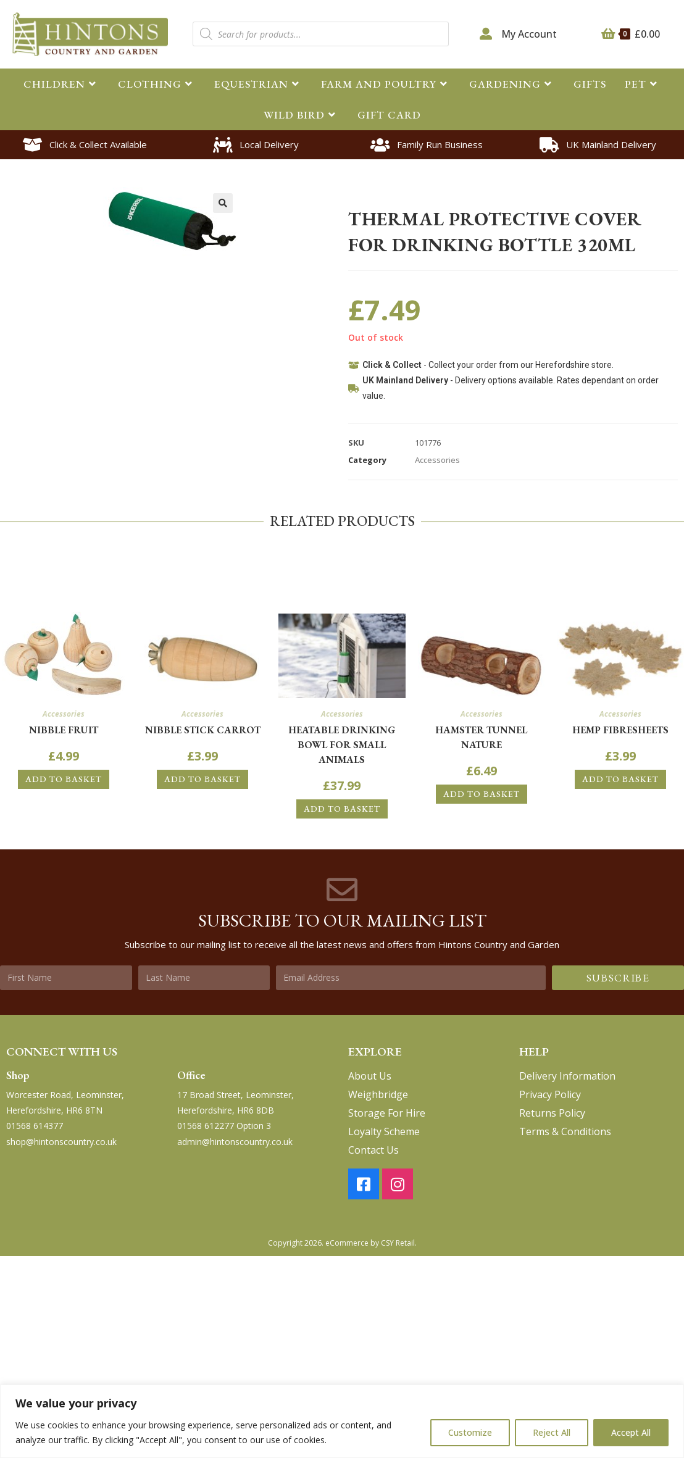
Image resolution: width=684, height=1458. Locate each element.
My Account (529, 34)
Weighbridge (378, 1094)
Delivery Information (567, 1076)
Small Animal (431, 190)
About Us (369, 1076)
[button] (223, 203)
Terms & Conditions (565, 1131)
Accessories (489, 190)
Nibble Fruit (63, 729)
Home (359, 190)
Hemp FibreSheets (620, 729)
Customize (470, 1432)
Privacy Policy (550, 1094)
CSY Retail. (399, 1243)
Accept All (631, 1432)
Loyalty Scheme (384, 1131)
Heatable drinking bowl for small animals (341, 744)
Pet (389, 190)
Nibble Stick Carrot (203, 729)
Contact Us (373, 1150)
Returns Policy (552, 1113)
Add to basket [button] (63, 779)
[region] (342, 1421)
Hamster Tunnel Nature (481, 737)
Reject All (551, 1432)
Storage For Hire (386, 1113)
